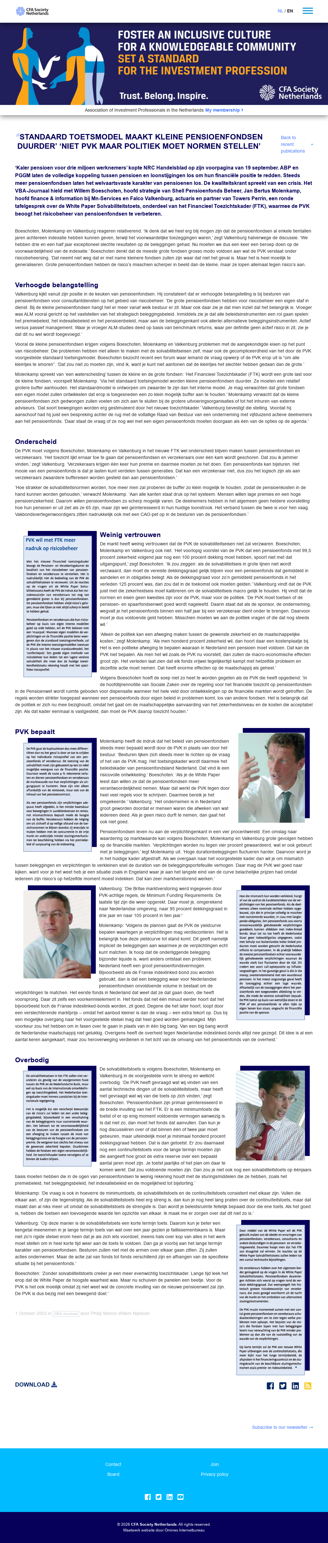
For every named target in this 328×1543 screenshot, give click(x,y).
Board (113, 1474)
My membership (224, 110)
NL (280, 11)
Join (214, 1464)
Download (36, 1385)
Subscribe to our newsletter (280, 1427)
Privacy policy (214, 1474)
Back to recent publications (293, 144)
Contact (113, 1464)
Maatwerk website (139, 1530)
